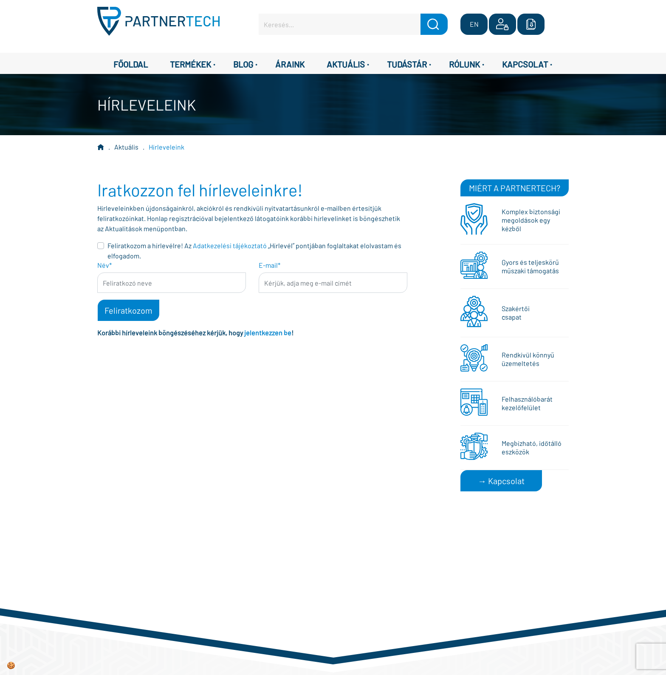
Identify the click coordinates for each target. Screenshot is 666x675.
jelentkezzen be (267, 333)
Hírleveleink (166, 147)
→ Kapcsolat (501, 481)
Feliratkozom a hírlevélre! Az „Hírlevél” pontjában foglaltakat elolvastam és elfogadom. (254, 250)
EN (474, 24)
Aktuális (126, 147)
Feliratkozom (128, 310)
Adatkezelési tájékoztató (230, 245)
